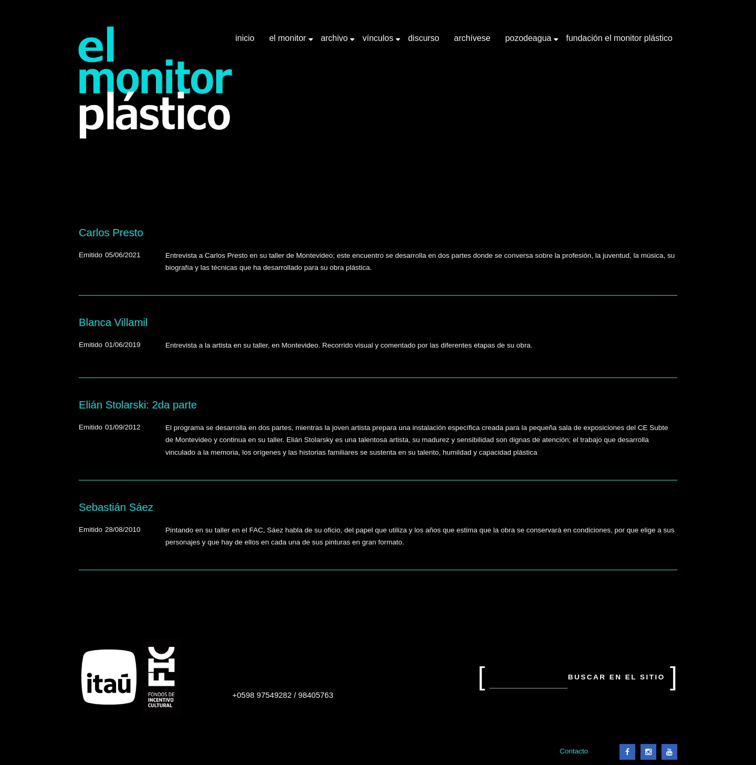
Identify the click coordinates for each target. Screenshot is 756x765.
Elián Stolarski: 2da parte (138, 405)
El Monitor (288, 42)
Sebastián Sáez (116, 507)
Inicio (244, 38)
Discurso (423, 38)
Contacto (574, 751)
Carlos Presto (111, 232)
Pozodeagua (529, 42)
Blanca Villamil (113, 322)
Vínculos (378, 42)
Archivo (335, 42)
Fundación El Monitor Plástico (619, 38)
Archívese (472, 38)
